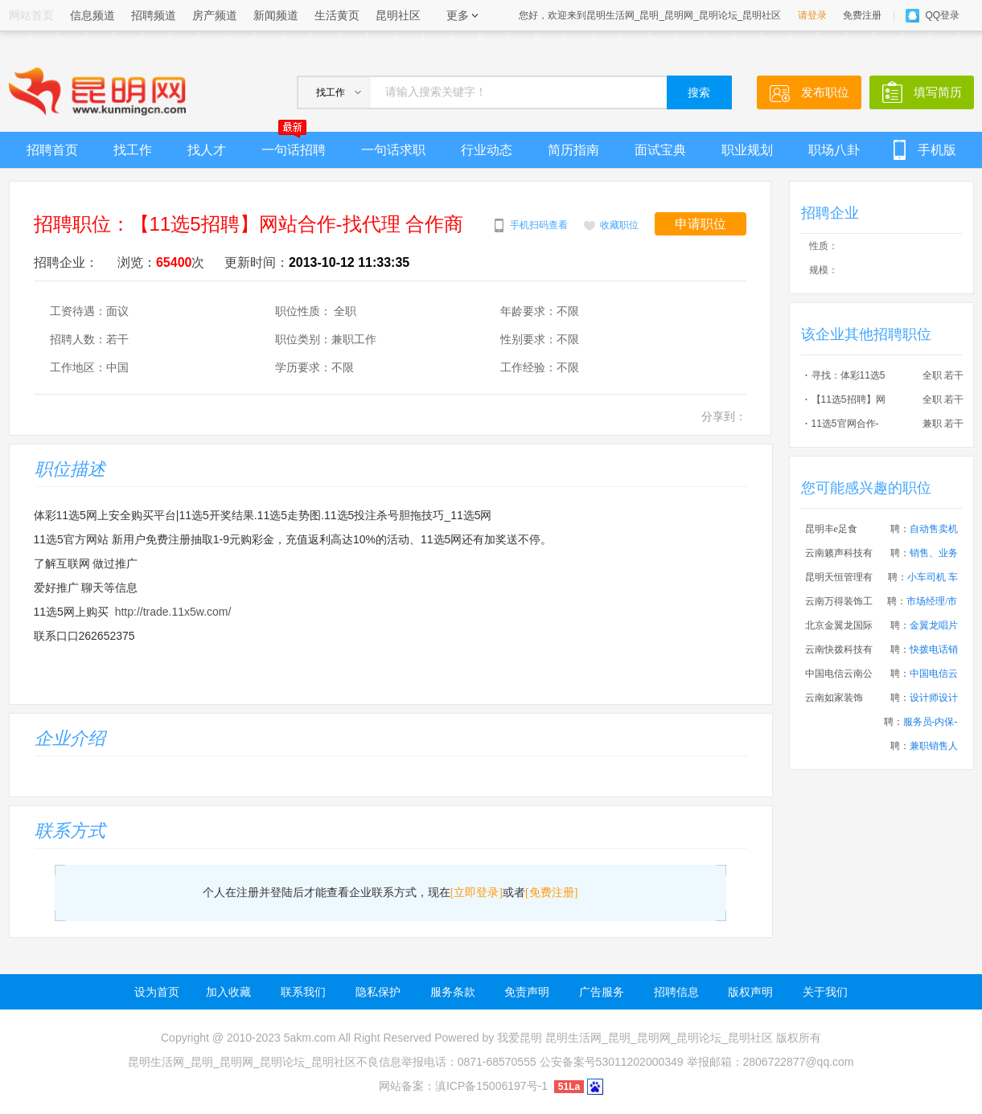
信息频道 (92, 15)
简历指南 (573, 150)
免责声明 (526, 991)
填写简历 (938, 92)
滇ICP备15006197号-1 (491, 1085)
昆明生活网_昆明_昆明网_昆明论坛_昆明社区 (659, 1037)
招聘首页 (52, 150)
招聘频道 (153, 15)
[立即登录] (476, 893)
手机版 (937, 150)
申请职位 (700, 224)
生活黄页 (337, 15)
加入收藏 (228, 991)
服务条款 (452, 991)
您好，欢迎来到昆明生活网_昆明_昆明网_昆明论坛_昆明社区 (650, 15)
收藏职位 (619, 225)
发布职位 (825, 92)
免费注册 (862, 15)
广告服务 (601, 991)
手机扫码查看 (539, 225)
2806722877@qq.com (798, 1061)
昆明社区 (398, 15)
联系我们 (303, 991)
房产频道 (214, 15)
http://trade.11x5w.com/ (173, 611)
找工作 (132, 150)
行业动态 (486, 150)
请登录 (812, 15)
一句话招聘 (293, 144)
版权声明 (750, 991)
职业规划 (747, 150)
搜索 (699, 93)
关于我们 (825, 991)
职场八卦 (834, 150)
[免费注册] (551, 893)
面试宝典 (660, 150)
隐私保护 (378, 991)
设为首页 (156, 991)
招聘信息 (676, 991)
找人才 (206, 150)
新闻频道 (275, 15)
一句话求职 (393, 150)
